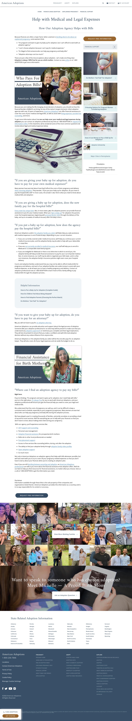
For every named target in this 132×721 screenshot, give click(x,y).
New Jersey (70, 631)
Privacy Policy (7, 674)
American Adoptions (51, 111)
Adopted (99, 663)
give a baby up (57, 213)
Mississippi (51, 638)
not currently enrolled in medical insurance (40, 246)
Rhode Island (89, 631)
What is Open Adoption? (73, 673)
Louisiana (51, 624)
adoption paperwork (33, 331)
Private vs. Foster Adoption (105, 676)
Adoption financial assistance (28, 434)
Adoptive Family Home (72, 657)
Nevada (69, 626)
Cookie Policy (6, 677)
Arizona (13, 629)
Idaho (31, 631)
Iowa (31, 638)
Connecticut (14, 638)
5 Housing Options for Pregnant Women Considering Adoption (101, 108)
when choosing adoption (23, 191)
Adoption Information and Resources (108, 657)
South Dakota (90, 636)
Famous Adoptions (102, 684)
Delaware (13, 641)
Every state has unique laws (24, 211)
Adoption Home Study (72, 668)
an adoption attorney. (44, 323)
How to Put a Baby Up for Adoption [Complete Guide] (39, 290)
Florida (32, 624)
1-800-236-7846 (9, 657)
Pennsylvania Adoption (52, 11)
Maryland (51, 629)
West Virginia (108, 631)
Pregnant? (57, 3)
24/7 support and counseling (28, 428)
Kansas (32, 641)
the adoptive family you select (44, 233)
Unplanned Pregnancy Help (44, 665)
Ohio (68, 643)
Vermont (107, 624)
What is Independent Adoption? (106, 678)
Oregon (88, 626)
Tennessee (89, 638)
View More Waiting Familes (66, 534)
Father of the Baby (41, 668)
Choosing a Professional (73, 665)
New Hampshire (71, 629)
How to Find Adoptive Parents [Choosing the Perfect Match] (41, 297)
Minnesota (51, 636)
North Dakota (71, 641)
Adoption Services (102, 673)
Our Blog (99, 694)
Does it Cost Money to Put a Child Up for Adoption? (101, 138)
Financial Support (86, 11)
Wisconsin (107, 634)
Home (40, 11)
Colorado (13, 636)
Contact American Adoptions (12, 666)
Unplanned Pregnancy (70, 11)
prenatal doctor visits (52, 215)
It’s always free (37, 400)
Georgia (32, 626)
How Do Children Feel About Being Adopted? (36, 294)
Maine (50, 626)
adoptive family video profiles (61, 446)
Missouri (50, 641)
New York (70, 636)
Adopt (67, 3)
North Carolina (71, 638)
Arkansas (13, 631)
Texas (87, 641)
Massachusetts (52, 631)
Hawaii (32, 629)
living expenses (66, 114)
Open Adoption (40, 676)
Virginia (107, 626)
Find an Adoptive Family (43, 663)
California (14, 634)
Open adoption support (26, 450)
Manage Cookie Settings (11, 681)
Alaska (13, 626)
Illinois (31, 634)
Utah (87, 643)
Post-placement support (26, 440)
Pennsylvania (90, 629)
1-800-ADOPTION (10, 712)
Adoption (99, 660)
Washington (108, 629)
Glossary (99, 686)
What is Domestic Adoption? (74, 663)
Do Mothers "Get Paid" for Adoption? (33, 301)
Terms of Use (6, 670)
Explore (75, 3)
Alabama (13, 624)
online (67, 60)
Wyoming (107, 636)
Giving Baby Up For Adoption (44, 660)
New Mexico (70, 634)
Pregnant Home (40, 657)
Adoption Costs (71, 660)
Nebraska (70, 624)
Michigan (51, 634)
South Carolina (90, 634)
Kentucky (32, 643)
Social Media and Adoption (105, 689)
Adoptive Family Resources (74, 676)
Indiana (32, 636)
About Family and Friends (43, 673)
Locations (5, 662)
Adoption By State (102, 665)
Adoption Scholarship (98, 145)
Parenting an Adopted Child (105, 668)
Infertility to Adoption (73, 670)
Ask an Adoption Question (66, 595)
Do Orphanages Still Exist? (104, 691)
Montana (51, 643)
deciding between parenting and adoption (42, 464)
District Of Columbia (16, 643)
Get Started (10, 716)
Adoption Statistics (102, 681)
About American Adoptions (105, 670)
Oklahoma (89, 624)
